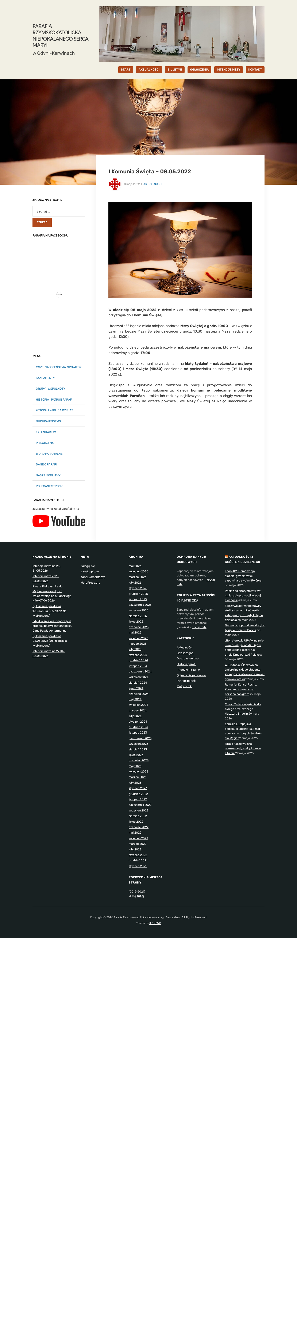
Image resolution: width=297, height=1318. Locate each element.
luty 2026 (135, 582)
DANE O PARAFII (47, 464)
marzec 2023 (137, 777)
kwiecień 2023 (138, 771)
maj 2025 (135, 632)
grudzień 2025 (138, 594)
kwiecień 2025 (138, 638)
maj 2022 (135, 832)
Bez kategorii (185, 653)
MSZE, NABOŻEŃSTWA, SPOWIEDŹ (58, 367)
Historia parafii (186, 664)
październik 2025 (140, 605)
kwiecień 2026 (138, 571)
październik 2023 (140, 738)
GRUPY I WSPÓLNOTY (50, 388)
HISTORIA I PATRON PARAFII (54, 399)
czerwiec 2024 (139, 694)
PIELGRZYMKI (45, 443)
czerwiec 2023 (138, 760)
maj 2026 (135, 566)
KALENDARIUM (46, 432)
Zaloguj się (88, 566)
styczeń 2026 (138, 588)
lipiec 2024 (136, 688)
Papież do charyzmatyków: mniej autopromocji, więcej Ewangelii (243, 595)
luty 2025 (135, 649)
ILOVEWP (155, 923)
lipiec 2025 (136, 621)
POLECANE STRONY (49, 486)
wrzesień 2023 (138, 744)
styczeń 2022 (138, 855)
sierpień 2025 (138, 616)
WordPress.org (90, 582)
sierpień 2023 (138, 749)
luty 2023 (135, 783)
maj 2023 (135, 766)
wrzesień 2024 (138, 677)
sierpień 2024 (138, 682)
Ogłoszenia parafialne (191, 675)
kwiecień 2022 (138, 838)
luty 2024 (135, 716)
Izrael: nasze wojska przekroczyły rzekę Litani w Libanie (243, 748)
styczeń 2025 (138, 655)
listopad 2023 (138, 732)
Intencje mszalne (188, 669)
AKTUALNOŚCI (149, 69)
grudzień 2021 (138, 860)
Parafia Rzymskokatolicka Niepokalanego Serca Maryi (60, 35)
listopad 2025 (138, 599)
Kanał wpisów (90, 571)
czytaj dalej (199, 627)
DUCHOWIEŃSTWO (48, 421)
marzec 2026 (137, 577)
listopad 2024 (138, 666)
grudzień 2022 (138, 794)
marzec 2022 (137, 844)
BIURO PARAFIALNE (49, 454)
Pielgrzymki (184, 686)
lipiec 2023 (136, 755)
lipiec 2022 (136, 821)
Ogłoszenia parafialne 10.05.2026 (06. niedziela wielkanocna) (49, 611)
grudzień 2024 (138, 660)
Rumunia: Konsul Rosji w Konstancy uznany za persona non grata (241, 689)
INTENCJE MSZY (228, 69)
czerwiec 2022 (138, 827)
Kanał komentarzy (93, 577)
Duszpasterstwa (188, 658)
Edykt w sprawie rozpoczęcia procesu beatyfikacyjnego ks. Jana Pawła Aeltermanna (52, 625)
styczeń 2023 (138, 788)
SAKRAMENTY (45, 378)
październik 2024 (140, 671)
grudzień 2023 (138, 727)
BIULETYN (174, 69)
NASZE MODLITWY (48, 475)
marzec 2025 (137, 644)
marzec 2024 (138, 710)
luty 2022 (135, 849)
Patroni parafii (186, 681)
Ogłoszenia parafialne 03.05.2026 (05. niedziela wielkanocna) (49, 640)
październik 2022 (140, 805)
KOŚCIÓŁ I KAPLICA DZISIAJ (54, 410)
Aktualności (152, 184)
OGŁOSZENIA (199, 69)
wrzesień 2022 (138, 810)
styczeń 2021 (138, 866)
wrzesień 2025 (138, 610)
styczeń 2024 (138, 721)
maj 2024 (135, 699)
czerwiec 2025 (138, 627)
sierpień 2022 (138, 816)
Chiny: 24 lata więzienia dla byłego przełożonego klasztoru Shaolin (243, 709)
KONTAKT (255, 69)
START (126, 69)
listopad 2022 (138, 799)
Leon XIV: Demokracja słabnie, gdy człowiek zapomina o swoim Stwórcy (243, 575)
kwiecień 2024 (138, 705)
